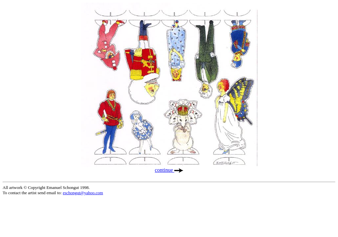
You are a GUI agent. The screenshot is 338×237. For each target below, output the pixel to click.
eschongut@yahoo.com (83, 192)
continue (169, 170)
